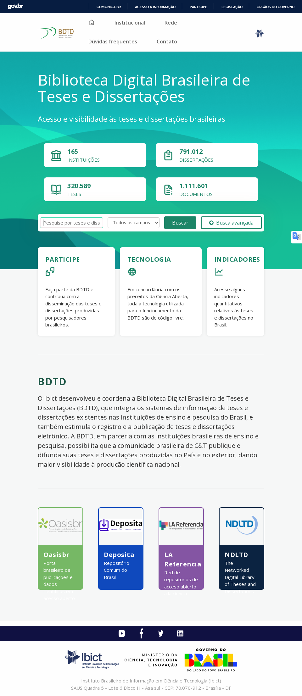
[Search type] (133, 222)
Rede (171, 22)
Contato (167, 41)
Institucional (130, 22)
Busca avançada (231, 222)
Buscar (180, 222)
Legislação (232, 7)
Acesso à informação (155, 7)
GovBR (15, 6)
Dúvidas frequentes (112, 41)
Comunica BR (109, 7)
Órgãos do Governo (275, 7)
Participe (198, 7)
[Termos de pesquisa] (71, 223)
